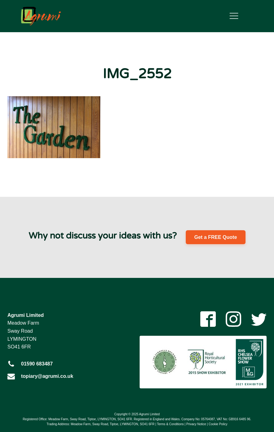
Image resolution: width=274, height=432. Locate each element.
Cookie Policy (218, 424)
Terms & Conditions (170, 424)
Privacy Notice (196, 424)
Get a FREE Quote (215, 237)
